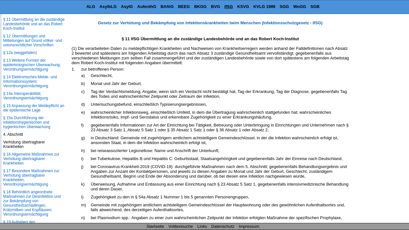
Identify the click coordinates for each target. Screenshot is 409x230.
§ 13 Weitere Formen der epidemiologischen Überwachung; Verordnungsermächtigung (32, 65)
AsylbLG (107, 6)
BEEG (184, 6)
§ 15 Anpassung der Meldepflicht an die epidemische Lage (33, 107)
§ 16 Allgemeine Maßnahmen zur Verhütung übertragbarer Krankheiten (31, 158)
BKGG (200, 6)
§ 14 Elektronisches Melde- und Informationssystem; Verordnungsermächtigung (30, 81)
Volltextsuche (180, 226)
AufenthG (146, 6)
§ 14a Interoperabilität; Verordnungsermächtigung (25, 95)
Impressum (249, 226)
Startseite (155, 226)
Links (202, 226)
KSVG (243, 6)
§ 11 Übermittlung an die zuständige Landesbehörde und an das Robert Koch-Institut (34, 24)
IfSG (228, 6)
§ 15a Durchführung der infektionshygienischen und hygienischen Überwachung (26, 122)
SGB (315, 6)
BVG (215, 6)
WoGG (299, 6)
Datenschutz (222, 226)
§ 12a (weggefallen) (20, 52)
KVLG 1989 (264, 6)
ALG (90, 6)
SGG (284, 6)
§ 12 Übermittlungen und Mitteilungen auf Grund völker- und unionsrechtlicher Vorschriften (32, 40)
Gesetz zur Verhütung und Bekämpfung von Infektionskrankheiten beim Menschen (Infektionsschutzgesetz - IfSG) (210, 22)
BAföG (167, 6)
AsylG (127, 6)
